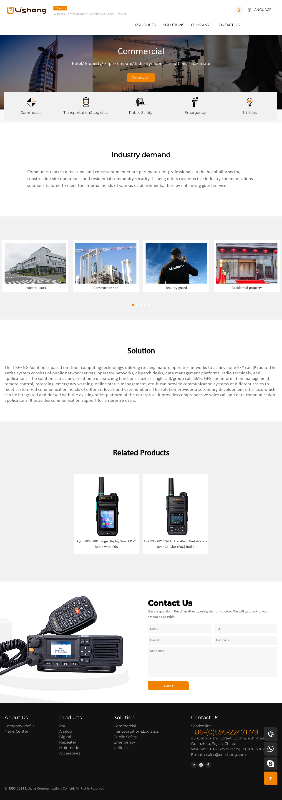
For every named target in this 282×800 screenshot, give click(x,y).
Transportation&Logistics (86, 103)
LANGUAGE (259, 10)
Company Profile (20, 726)
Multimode (69, 748)
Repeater (67, 742)
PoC (62, 726)
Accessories (69, 753)
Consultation (141, 78)
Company (200, 25)
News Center (16, 731)
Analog (65, 731)
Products (145, 25)
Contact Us (228, 25)
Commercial (31, 103)
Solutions (173, 25)
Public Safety (140, 103)
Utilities (249, 103)
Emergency (195, 103)
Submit (168, 685)
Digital (65, 737)
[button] (133, 305)
